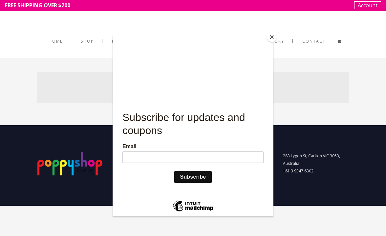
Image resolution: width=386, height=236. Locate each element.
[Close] (272, 37)
